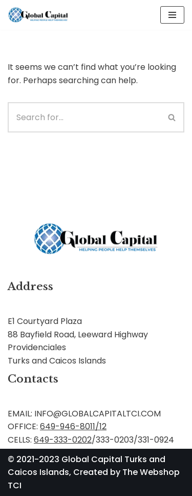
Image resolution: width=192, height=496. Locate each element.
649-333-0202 (63, 440)
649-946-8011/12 (73, 426)
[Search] (84, 117)
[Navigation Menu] (172, 15)
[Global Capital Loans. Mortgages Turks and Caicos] (38, 15)
